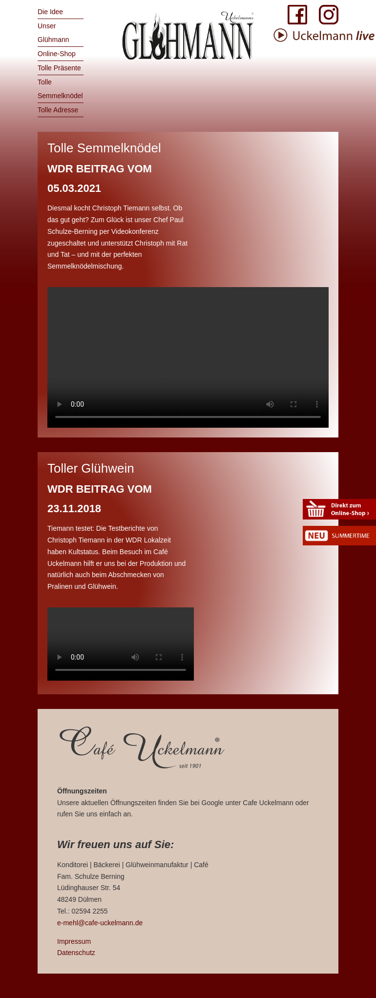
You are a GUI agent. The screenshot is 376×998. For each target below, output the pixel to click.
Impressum (74, 941)
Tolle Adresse (58, 110)
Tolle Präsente (59, 68)
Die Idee (50, 12)
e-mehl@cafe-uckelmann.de (100, 923)
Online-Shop (57, 54)
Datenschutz (76, 952)
